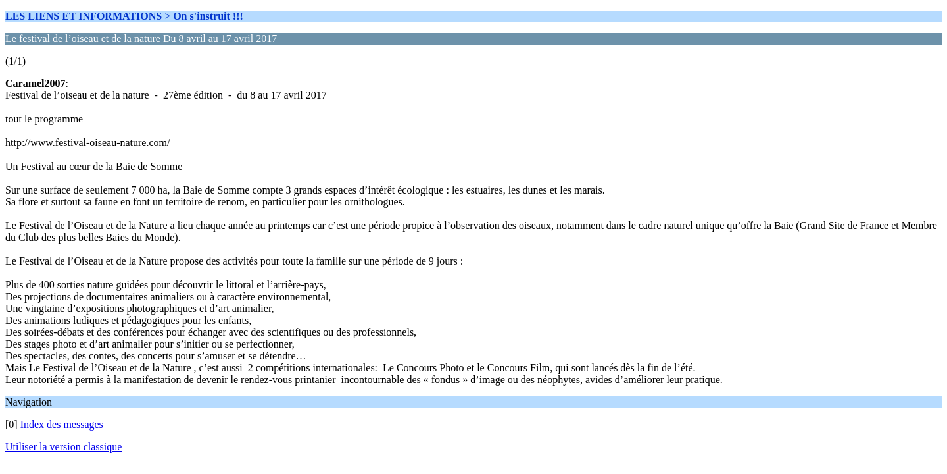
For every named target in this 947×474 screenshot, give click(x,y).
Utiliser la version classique (63, 446)
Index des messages (61, 424)
